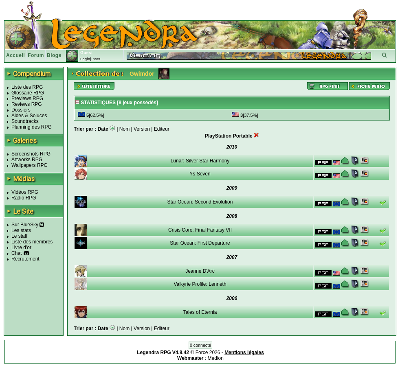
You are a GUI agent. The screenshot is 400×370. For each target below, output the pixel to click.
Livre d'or (21, 247)
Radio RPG (23, 198)
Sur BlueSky (27, 225)
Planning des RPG (31, 127)
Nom (124, 129)
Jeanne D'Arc (200, 271)
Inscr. (96, 59)
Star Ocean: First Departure (200, 243)
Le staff (19, 236)
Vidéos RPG (24, 192)
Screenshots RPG (31, 154)
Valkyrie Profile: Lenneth (200, 284)
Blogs (54, 55)
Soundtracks (25, 121)
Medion (216, 358)
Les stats (21, 230)
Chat (16, 253)
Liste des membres (32, 242)
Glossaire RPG (27, 93)
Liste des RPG (27, 87)
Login (85, 59)
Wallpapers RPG (29, 165)
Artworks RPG (26, 159)
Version (142, 129)
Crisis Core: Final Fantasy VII (200, 230)
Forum (36, 55)
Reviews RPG (26, 104)
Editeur (161, 129)
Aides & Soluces (29, 115)
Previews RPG (27, 98)
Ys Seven (199, 174)
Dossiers (21, 110)
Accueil (15, 55)
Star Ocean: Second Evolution (200, 202)
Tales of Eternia (200, 312)
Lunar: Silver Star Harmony (200, 161)
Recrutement (25, 259)
